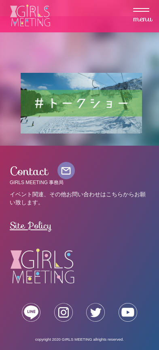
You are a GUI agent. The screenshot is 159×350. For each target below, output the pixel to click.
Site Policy (31, 225)
